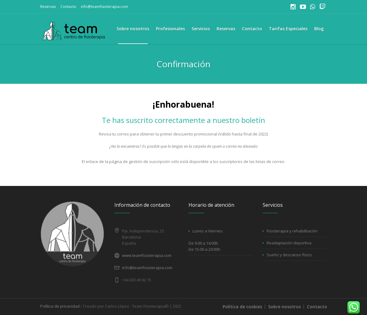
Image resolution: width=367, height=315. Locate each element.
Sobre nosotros (284, 306)
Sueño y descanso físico (289, 255)
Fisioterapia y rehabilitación (292, 231)
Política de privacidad (60, 306)
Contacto (68, 6)
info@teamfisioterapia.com (104, 6)
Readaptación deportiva (289, 243)
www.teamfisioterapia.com (146, 255)
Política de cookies (242, 306)
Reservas (48, 6)
